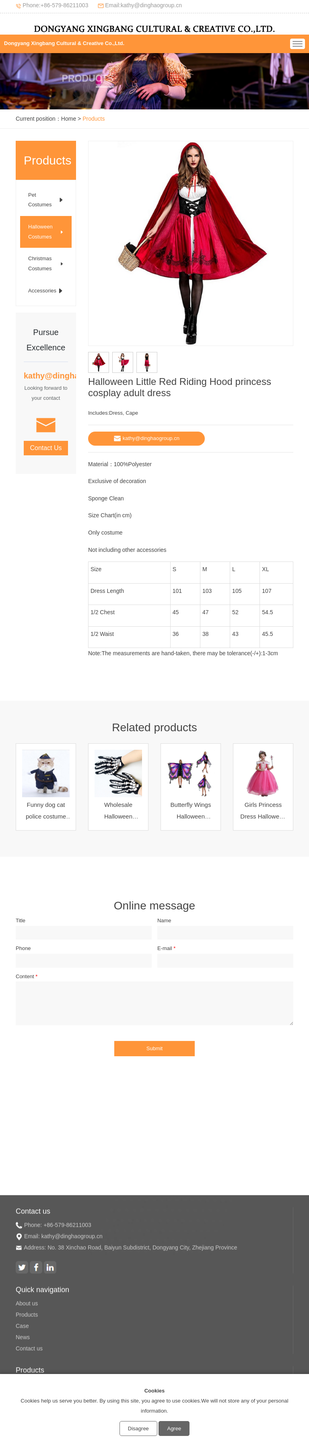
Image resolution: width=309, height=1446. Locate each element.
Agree (174, 1428)
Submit (154, 1048)
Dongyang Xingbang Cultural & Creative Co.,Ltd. (64, 43)
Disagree (138, 1428)
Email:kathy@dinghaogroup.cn (143, 5)
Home (68, 118)
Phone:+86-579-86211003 (55, 5)
